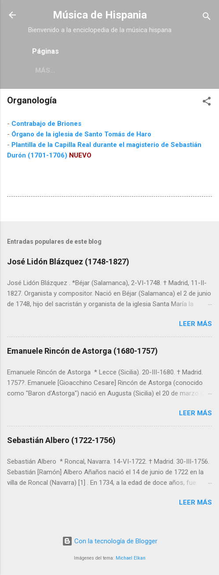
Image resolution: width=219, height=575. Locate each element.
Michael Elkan (131, 558)
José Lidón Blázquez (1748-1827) (68, 261)
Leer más (195, 324)
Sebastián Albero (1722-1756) (61, 440)
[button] (206, 103)
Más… (45, 70)
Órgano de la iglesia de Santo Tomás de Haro (81, 134)
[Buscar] (206, 17)
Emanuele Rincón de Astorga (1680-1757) (82, 350)
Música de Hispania (100, 15)
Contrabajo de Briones (46, 124)
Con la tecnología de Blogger (109, 541)
